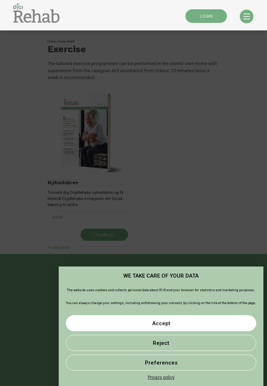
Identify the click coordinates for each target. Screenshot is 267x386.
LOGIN (206, 16)
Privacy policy (161, 377)
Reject (161, 343)
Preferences (161, 363)
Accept (161, 323)
